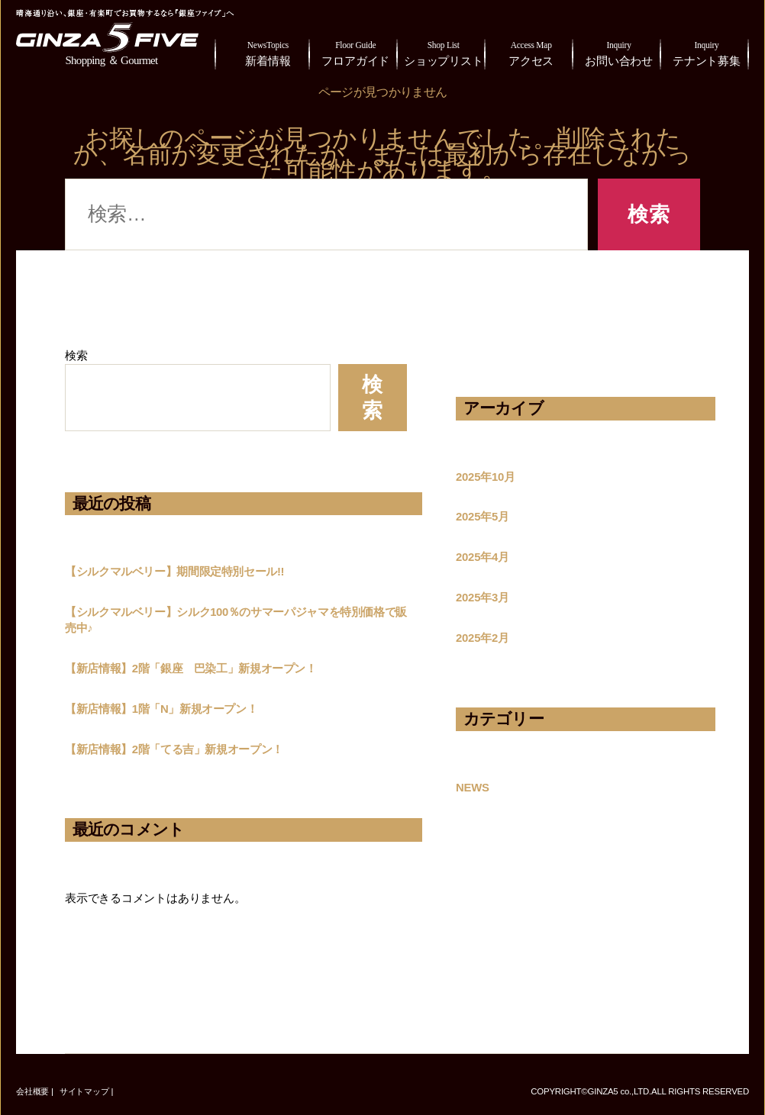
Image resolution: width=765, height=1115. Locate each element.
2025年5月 (482, 517)
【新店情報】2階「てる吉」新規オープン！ (174, 749)
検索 (76, 356)
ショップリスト (443, 52)
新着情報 (267, 52)
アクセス (531, 52)
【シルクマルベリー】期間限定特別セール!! (174, 572)
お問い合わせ (618, 52)
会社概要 (32, 1091)
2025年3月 (482, 597)
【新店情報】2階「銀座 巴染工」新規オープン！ (191, 668)
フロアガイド (355, 52)
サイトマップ (84, 1091)
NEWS (472, 787)
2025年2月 (482, 638)
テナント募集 (706, 52)
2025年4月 (482, 557)
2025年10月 (485, 477)
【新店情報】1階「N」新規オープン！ (161, 709)
